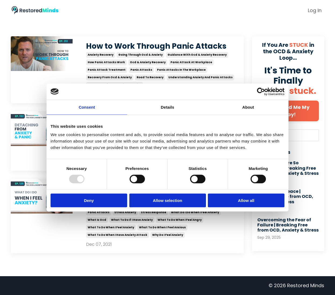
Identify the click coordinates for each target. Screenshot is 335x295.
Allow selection (167, 200)
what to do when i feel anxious (162, 228)
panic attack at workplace (191, 62)
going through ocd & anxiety (140, 55)
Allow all (246, 200)
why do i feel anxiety (167, 235)
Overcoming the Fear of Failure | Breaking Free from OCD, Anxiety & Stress (288, 225)
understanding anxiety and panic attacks (200, 77)
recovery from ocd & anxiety (110, 77)
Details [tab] (167, 107)
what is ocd (97, 220)
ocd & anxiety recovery (148, 62)
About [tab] (248, 107)
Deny (89, 200)
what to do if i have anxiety (132, 220)
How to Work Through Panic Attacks (156, 46)
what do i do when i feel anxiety (195, 213)
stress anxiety (125, 213)
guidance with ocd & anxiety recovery (197, 55)
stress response (153, 213)
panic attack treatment (107, 70)
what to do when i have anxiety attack (117, 235)
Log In (315, 10)
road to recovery (150, 77)
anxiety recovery (100, 55)
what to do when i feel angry (180, 220)
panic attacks (141, 70)
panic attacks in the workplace (181, 70)
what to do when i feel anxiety (111, 228)
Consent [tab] (87, 107)
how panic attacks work (106, 62)
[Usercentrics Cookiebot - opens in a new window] (260, 91)
